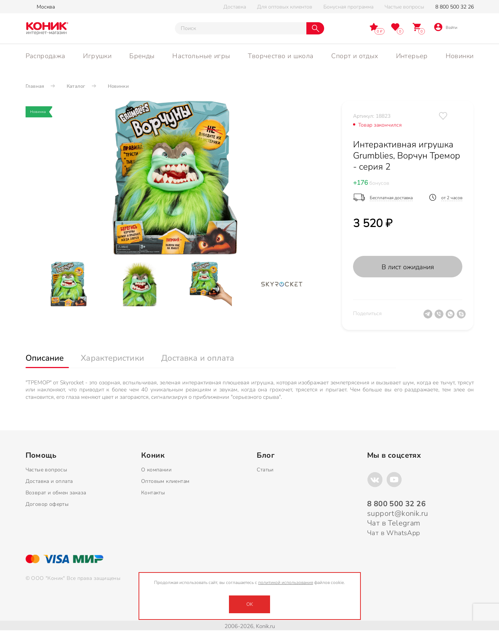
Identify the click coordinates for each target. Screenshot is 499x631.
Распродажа (46, 55)
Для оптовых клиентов (284, 6)
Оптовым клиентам (165, 481)
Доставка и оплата (49, 481)
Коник (152, 455)
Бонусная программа (348, 6)
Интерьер (412, 55)
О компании (156, 469)
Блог (266, 455)
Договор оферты (47, 504)
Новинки (460, 55)
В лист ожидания (408, 267)
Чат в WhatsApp (393, 532)
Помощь (41, 455)
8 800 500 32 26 (454, 6)
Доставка (234, 6)
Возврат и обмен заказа (56, 492)
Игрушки (97, 55)
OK (249, 604)
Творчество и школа (280, 55)
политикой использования (285, 582)
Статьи (265, 469)
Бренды (141, 55)
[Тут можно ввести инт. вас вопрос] (240, 28)
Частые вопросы (404, 6)
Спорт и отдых (354, 55)
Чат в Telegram (393, 523)
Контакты (153, 492)
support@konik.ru (397, 513)
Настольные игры (201, 55)
